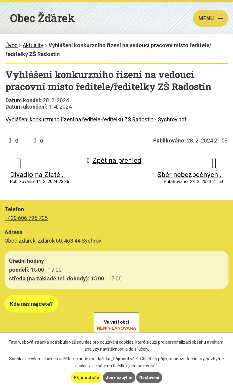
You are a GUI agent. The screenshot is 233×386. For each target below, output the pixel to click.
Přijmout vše (86, 377)
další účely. (139, 349)
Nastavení (149, 377)
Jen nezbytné (119, 377)
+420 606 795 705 (26, 218)
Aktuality (33, 45)
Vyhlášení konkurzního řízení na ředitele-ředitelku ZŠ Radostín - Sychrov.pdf (96, 119)
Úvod (11, 45)
